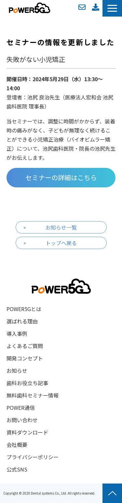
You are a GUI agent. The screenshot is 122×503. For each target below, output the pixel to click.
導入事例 (17, 333)
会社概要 (17, 444)
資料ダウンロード (95, 7)
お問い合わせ (82, 7)
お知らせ (17, 370)
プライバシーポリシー (33, 457)
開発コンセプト (25, 358)
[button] (112, 8)
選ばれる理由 (22, 321)
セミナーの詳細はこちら (61, 177)
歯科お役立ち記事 (27, 383)
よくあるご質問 (25, 346)
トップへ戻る (61, 243)
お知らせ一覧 (61, 227)
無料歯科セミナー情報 (33, 395)
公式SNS (17, 469)
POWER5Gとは (24, 309)
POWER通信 (21, 407)
